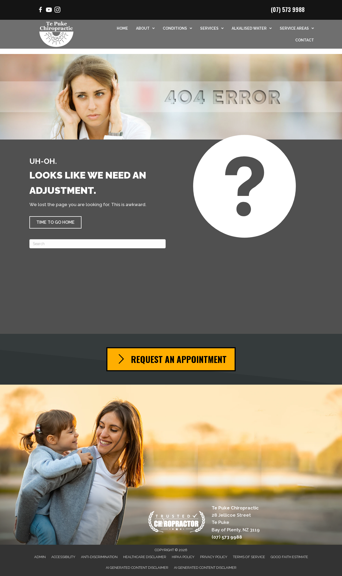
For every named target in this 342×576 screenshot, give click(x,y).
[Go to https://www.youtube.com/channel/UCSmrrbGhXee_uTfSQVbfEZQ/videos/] (49, 10)
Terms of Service (249, 557)
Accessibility (63, 557)
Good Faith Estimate (289, 557)
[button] (55, 222)
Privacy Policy (213, 557)
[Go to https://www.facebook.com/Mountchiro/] (40, 10)
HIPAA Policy (183, 557)
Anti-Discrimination (99, 557)
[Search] (97, 243)
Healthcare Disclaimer (144, 557)
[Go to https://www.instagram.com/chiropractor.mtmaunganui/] (57, 10)
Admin (40, 557)
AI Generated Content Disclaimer (137, 568)
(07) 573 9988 (288, 9)
